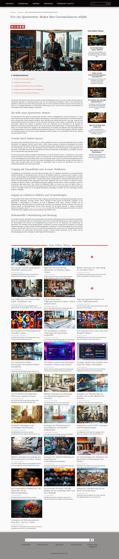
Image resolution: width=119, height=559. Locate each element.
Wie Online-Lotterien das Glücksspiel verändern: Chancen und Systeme (59, 363)
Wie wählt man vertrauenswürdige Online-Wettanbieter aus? (25, 300)
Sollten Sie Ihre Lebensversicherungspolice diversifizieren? (97, 75)
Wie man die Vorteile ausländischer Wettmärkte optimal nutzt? (25, 269)
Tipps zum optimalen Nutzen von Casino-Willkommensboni (90, 300)
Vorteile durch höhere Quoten (22, 82)
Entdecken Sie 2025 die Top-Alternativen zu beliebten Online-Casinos (57, 270)
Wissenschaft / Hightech (65, 3)
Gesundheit (10, 3)
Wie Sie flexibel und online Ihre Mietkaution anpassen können (24, 395)
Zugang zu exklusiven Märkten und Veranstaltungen (29, 89)
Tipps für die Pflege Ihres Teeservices (97, 126)
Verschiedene (48, 3)
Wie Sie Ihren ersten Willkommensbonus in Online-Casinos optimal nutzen (59, 301)
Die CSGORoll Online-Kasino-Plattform (97, 49)
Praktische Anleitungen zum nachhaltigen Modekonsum (22, 426)
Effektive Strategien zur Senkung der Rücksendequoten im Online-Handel (26, 458)
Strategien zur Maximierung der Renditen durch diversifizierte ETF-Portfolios (91, 396)
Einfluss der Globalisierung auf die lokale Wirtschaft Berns (91, 489)
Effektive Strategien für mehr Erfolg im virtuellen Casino (91, 269)
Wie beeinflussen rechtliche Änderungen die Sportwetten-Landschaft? (56, 333)
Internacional (23, 3)
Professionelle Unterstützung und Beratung (26, 93)
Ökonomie (36, 3)
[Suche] (98, 3)
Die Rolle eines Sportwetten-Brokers (24, 79)
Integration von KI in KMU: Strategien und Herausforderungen (92, 426)
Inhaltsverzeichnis (20, 75)
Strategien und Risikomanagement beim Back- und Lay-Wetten (25, 521)
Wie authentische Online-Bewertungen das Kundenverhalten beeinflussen (25, 364)
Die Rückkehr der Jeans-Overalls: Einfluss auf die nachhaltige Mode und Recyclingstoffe (59, 490)
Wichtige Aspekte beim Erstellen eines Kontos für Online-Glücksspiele (92, 363)
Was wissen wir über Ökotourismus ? (97, 151)
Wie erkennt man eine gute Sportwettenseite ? (97, 101)
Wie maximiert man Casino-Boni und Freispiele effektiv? (92, 332)
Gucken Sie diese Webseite (36, 208)
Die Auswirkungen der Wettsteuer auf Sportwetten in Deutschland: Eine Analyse (92, 459)
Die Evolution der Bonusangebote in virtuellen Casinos (25, 332)
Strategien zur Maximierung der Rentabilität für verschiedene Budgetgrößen (57, 427)
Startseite (13, 12)
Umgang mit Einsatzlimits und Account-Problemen (28, 86)
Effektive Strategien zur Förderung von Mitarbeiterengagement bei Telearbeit (58, 396)
